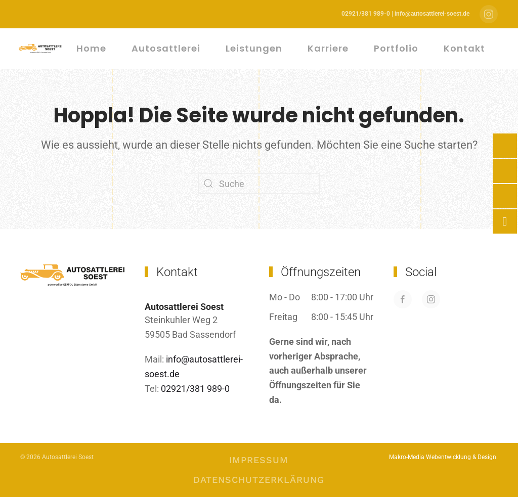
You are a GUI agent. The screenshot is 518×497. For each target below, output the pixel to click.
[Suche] (259, 183)
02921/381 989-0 (194, 388)
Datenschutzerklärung (258, 479)
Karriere (328, 48)
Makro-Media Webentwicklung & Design (442, 457)
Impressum (258, 460)
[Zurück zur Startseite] (42, 48)
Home (91, 48)
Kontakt (464, 48)
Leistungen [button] (254, 48)
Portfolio (396, 48)
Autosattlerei (166, 48)
